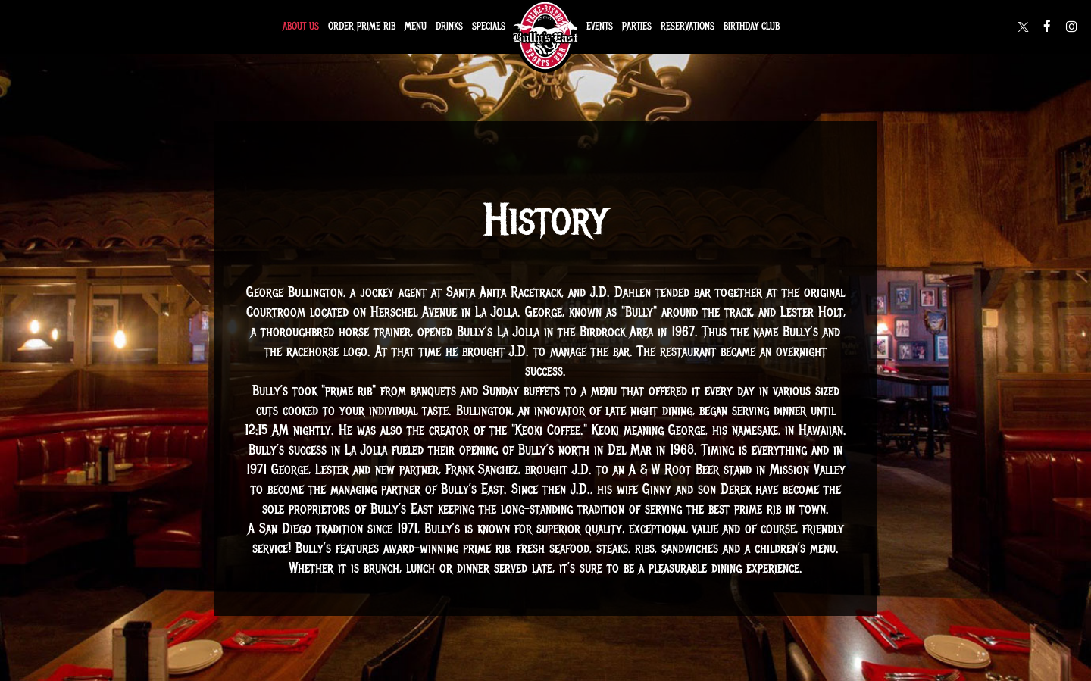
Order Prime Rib (361, 26)
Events (599, 26)
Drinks (449, 26)
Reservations (687, 26)
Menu (416, 26)
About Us (301, 26)
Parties (637, 26)
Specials (488, 26)
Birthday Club (752, 26)
